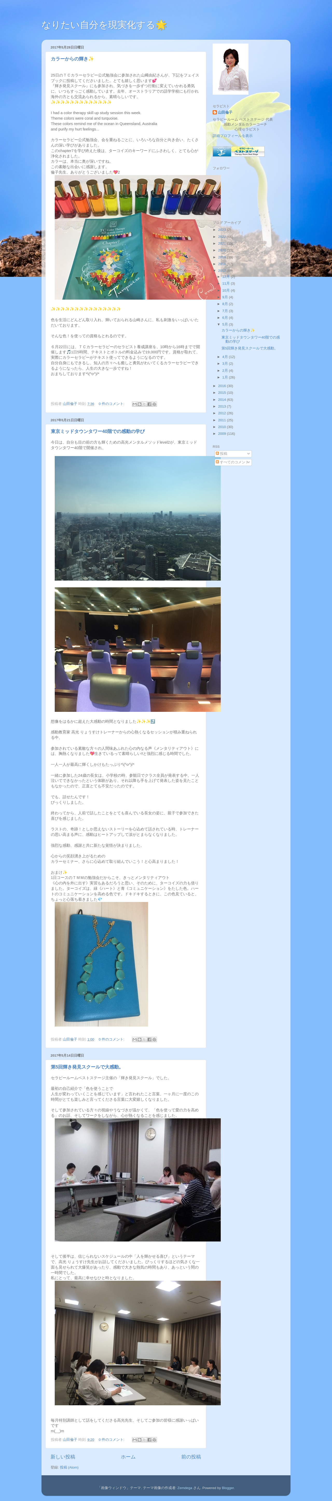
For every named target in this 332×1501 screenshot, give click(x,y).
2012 (222, 413)
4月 (225, 357)
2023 (222, 230)
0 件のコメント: (112, 404)
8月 (225, 304)
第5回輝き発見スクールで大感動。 (87, 1067)
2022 (222, 237)
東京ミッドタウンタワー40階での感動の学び (98, 431)
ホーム (128, 1456)
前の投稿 (191, 1456)
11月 (226, 283)
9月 (225, 297)
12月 (226, 277)
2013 (222, 406)
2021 (222, 243)
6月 (225, 318)
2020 (222, 250)
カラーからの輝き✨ (72, 58)
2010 (222, 427)
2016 (222, 386)
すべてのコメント (232, 462)
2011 (222, 420)
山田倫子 (225, 112)
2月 (225, 371)
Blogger (228, 1488)
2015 (222, 393)
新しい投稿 (63, 1456)
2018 (222, 264)
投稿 (221, 454)
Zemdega (184, 1488)
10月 (226, 290)
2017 (222, 271)
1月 (225, 377)
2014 (222, 400)
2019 (222, 257)
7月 (225, 311)
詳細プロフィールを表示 (233, 136)
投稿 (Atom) (69, 1467)
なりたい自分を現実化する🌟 (104, 24)
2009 (222, 434)
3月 (225, 364)
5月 (225, 324)
